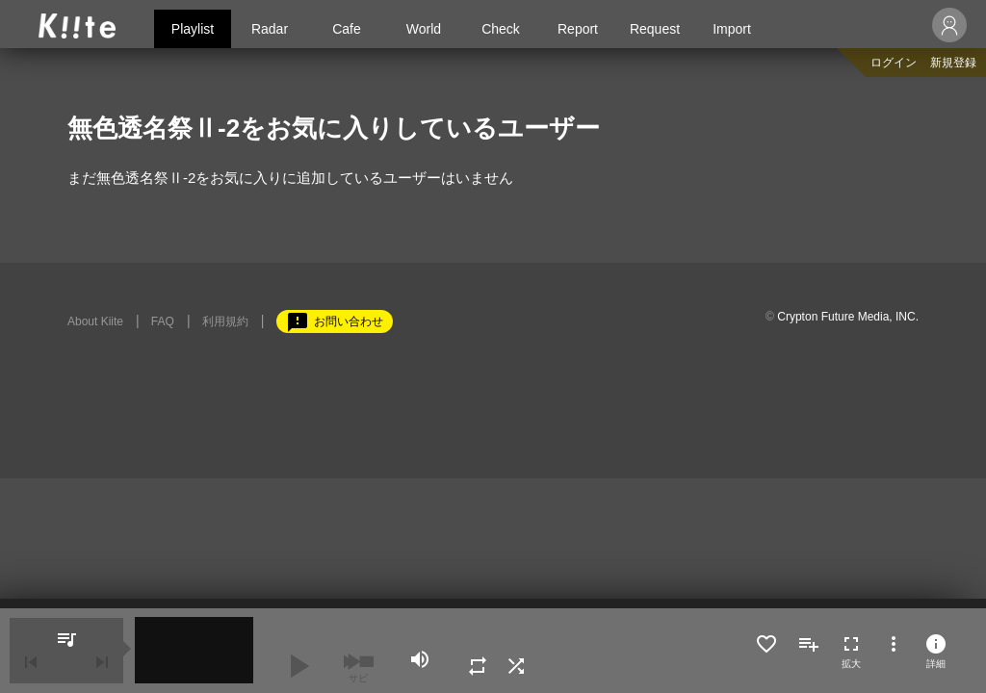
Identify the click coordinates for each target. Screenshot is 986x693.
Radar (269, 29)
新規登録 (953, 62)
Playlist (192, 29)
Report (578, 29)
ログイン (893, 62)
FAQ (162, 321)
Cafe (346, 29)
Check (500, 29)
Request (655, 29)
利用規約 (225, 321)
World (423, 29)
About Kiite (95, 321)
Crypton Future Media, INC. (848, 316)
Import (732, 29)
